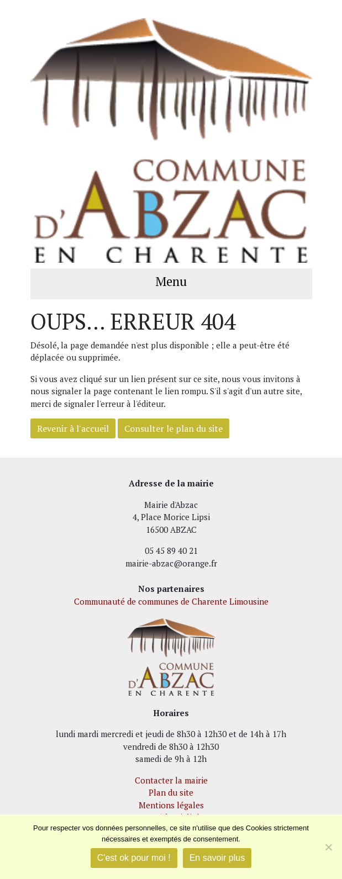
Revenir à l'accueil (73, 428)
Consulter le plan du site (173, 428)
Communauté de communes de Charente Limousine (171, 601)
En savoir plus (217, 857)
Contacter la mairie (171, 780)
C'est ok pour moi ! (134, 857)
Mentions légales (171, 805)
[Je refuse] (328, 846)
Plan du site (171, 792)
